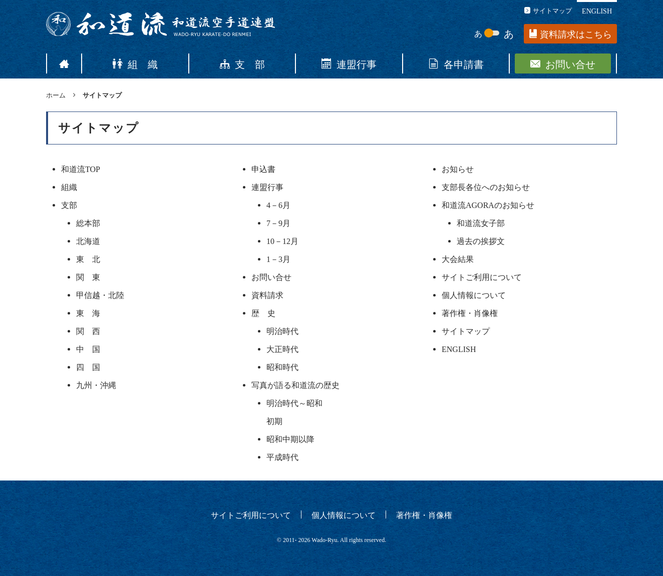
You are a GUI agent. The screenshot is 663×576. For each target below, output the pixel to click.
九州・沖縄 (96, 384)
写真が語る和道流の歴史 (295, 384)
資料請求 (267, 294)
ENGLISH (597, 10)
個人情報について (474, 294)
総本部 (88, 222)
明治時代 (282, 330)
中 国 (88, 348)
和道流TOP (80, 168)
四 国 (88, 366)
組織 (69, 186)
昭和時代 (282, 366)
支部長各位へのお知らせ (486, 186)
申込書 (263, 168)
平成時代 (282, 456)
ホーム (56, 95)
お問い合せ (562, 63)
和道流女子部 (481, 222)
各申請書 (456, 63)
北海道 (88, 240)
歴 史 (263, 312)
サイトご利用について (482, 276)
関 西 (88, 330)
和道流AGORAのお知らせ (488, 204)
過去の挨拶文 (481, 240)
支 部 (242, 63)
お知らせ (458, 168)
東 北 (88, 258)
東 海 (88, 312)
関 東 (88, 276)
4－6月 (278, 204)
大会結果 (458, 258)
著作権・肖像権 (470, 312)
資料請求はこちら (570, 34)
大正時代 (282, 348)
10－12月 (282, 240)
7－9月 (278, 222)
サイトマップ (548, 10)
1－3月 (278, 258)
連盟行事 (349, 63)
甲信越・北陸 (100, 294)
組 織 (135, 63)
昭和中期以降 (290, 438)
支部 (69, 204)
